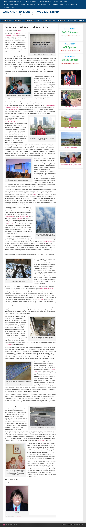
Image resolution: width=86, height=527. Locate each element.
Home (5, 1)
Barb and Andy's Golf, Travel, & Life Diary (31, 11)
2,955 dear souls (9, 222)
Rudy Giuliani (19, 218)
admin (19, 30)
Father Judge (10, 223)
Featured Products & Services (31, 20)
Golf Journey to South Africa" (71, 106)
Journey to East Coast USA (28, 4)
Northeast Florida (58, 4)
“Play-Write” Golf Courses (48, 20)
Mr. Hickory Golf (72, 20)
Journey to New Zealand (45, 1)
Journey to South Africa (60, 1)
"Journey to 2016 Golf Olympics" (71, 85)
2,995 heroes (13, 109)
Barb (12, 7)
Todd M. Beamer (48, 241)
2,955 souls (40, 299)
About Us (6, 7)
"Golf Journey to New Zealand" (70, 127)
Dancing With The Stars (71, 4)
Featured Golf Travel (6, 20)
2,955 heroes (8, 344)
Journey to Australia (30, 1)
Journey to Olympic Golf (15, 1)
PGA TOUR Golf (61, 20)
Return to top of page (11, 524)
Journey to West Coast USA (11, 4)
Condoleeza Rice (9, 216)
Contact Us (81, 20)
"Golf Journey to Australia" (70, 147)
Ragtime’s (34, 194)
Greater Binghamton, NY (44, 4)
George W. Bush (24, 216)
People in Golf (17, 20)
